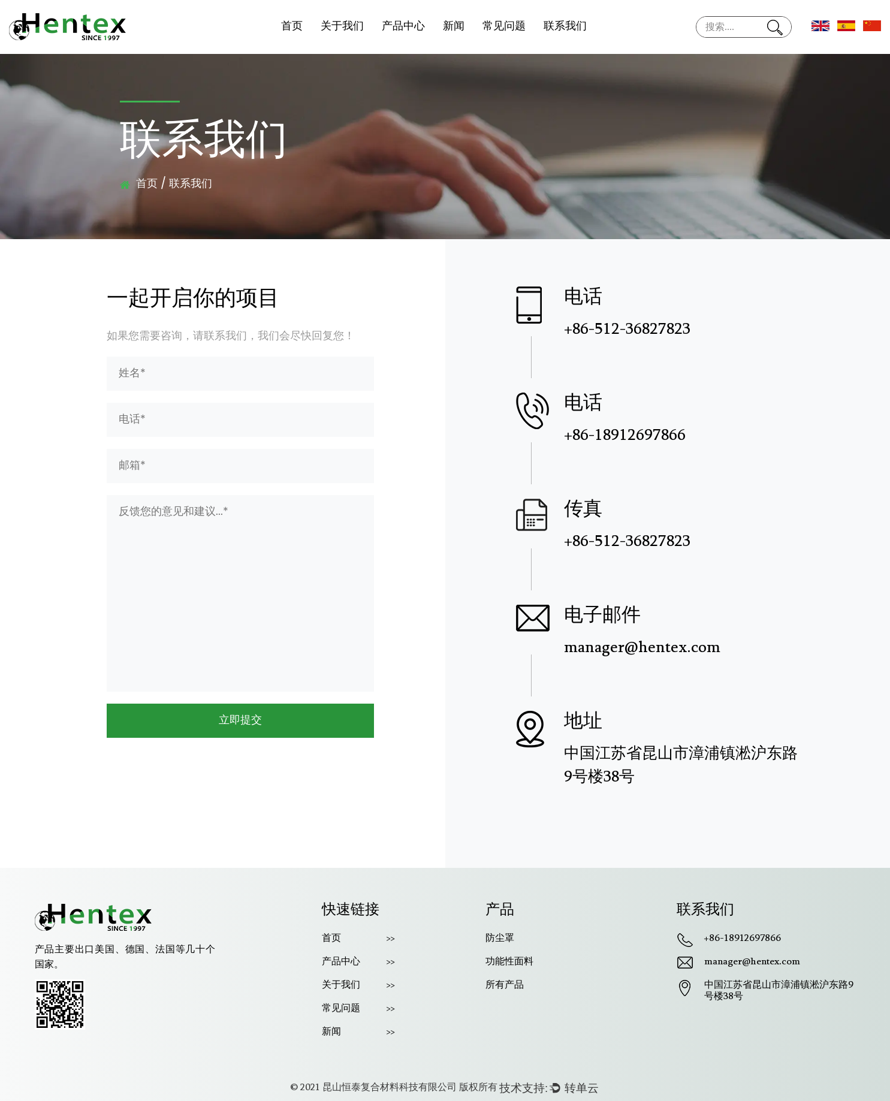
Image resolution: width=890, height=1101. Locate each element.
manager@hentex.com (752, 962)
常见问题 (504, 26)
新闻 (453, 26)
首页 (292, 26)
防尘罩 (499, 938)
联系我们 (565, 26)
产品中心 (403, 26)
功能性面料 (509, 962)
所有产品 (504, 985)
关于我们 (342, 26)
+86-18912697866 (742, 938)
